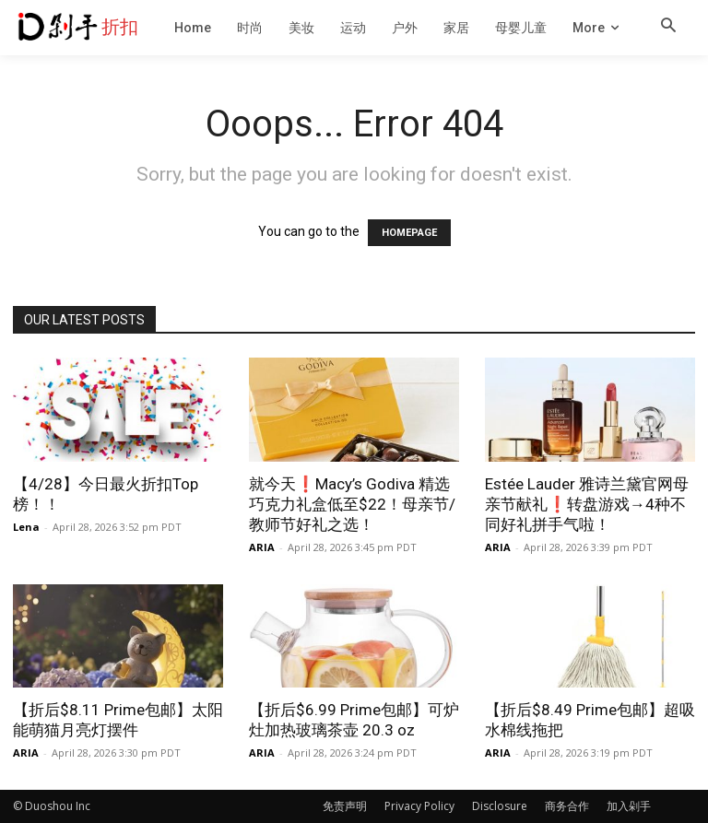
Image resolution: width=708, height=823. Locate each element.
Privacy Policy (419, 806)
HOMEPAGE (409, 233)
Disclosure (499, 806)
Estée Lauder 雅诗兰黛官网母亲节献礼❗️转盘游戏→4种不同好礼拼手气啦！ (587, 504)
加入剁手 (629, 806)
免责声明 (345, 806)
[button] (668, 26)
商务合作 (567, 806)
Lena (26, 527)
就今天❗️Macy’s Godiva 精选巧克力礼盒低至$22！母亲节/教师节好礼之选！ (352, 504)
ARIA (262, 547)
